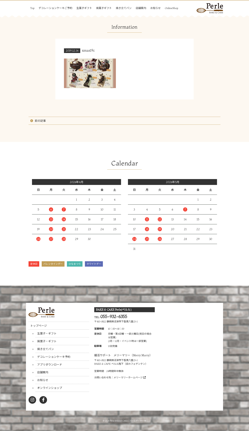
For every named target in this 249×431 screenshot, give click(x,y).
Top (32, 8)
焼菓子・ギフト (47, 341)
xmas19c (88, 50)
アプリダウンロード (49, 364)
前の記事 (40, 120)
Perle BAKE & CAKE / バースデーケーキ (128, 420)
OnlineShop (171, 8)
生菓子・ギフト (47, 333)
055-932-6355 (113, 316)
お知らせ (155, 8)
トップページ (38, 325)
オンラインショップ (49, 388)
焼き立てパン (124, 8)
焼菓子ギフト (104, 8)
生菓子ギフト (84, 8)
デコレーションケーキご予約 (55, 8)
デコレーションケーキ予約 (53, 356)
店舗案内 (141, 8)
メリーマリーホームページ (130, 377)
